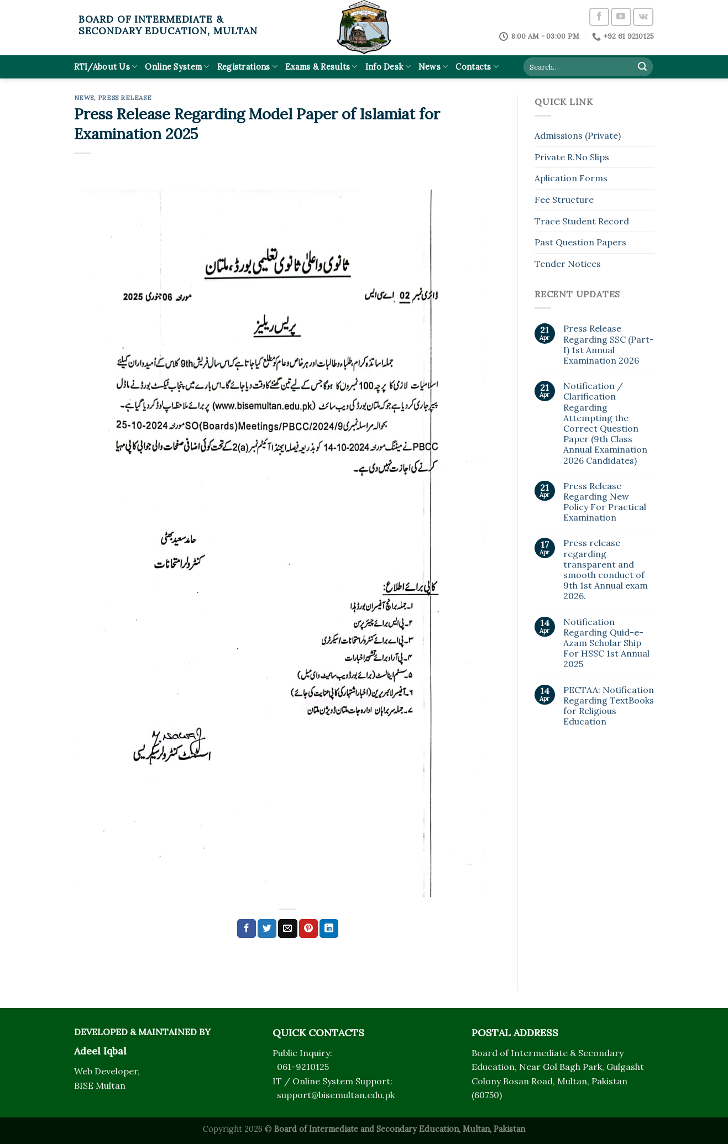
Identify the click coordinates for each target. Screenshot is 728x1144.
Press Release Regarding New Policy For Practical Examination (604, 502)
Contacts (477, 66)
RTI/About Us (106, 66)
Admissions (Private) (578, 135)
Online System (177, 66)
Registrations (247, 66)
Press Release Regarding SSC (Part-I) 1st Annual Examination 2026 (608, 344)
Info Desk (388, 66)
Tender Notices (568, 263)
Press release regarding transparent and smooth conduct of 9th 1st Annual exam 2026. (605, 569)
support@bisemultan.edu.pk (336, 1094)
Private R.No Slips (572, 156)
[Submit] (642, 66)
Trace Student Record (582, 221)
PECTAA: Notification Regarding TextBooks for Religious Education (608, 706)
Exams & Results (321, 66)
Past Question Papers (580, 242)
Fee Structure (564, 199)
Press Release (124, 98)
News (433, 66)
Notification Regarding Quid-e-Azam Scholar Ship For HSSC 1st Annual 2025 (606, 643)
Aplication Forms (571, 177)
